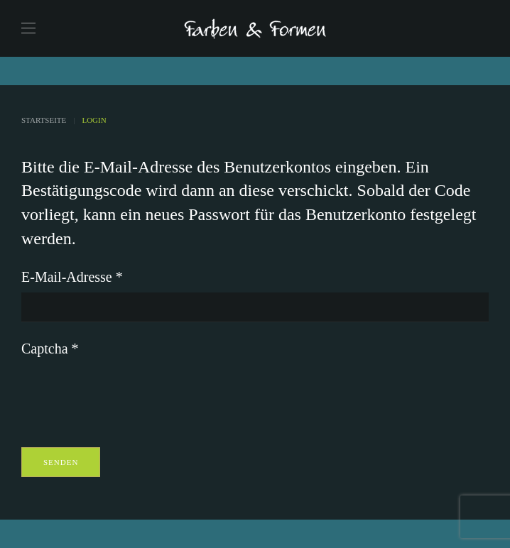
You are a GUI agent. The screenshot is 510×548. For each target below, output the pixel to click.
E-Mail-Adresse (72, 277)
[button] (28, 28)
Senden (60, 462)
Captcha (50, 348)
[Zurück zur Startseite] (255, 28)
